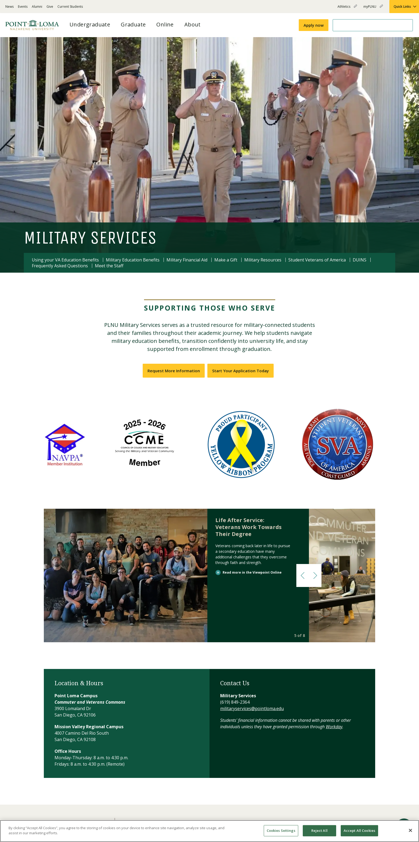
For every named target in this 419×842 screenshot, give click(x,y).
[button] (302, 575)
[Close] (410, 830)
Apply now (314, 25)
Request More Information (174, 370)
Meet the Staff (109, 266)
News (9, 6)
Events (23, 6)
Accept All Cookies (359, 830)
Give (49, 6)
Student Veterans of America (317, 260)
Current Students (70, 6)
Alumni (37, 6)
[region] (209, 831)
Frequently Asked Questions (60, 266)
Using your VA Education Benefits (65, 260)
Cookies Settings (281, 830)
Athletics (347, 8)
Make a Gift (225, 260)
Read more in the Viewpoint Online (252, 572)
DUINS (359, 260)
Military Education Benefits (133, 260)
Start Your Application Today (240, 370)
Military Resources (262, 260)
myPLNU (373, 8)
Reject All (319, 830)
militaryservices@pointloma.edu (252, 708)
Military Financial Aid (186, 260)
